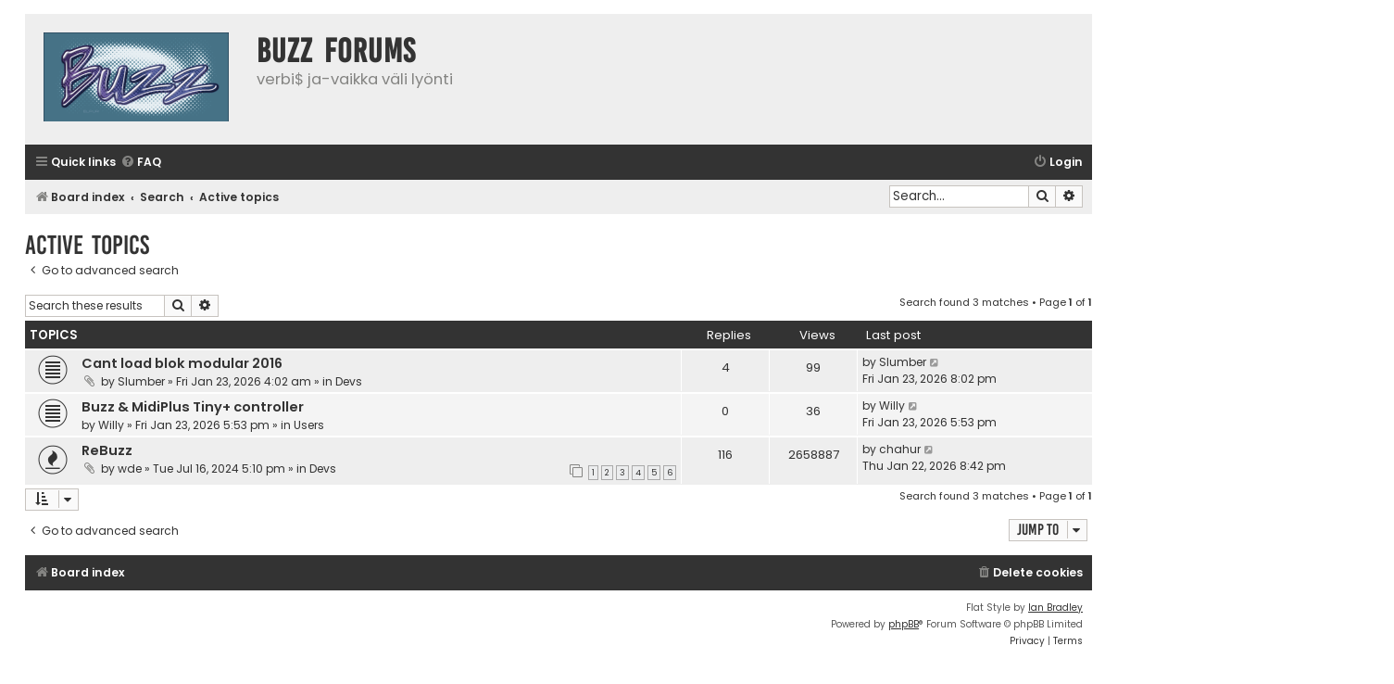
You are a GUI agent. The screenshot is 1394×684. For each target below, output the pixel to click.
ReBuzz (107, 450)
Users (309, 425)
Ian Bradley (1055, 607)
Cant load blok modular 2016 (182, 363)
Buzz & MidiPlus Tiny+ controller (193, 407)
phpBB (903, 624)
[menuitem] (140, 162)
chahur (900, 449)
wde (130, 468)
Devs (348, 381)
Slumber (141, 381)
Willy (111, 425)
